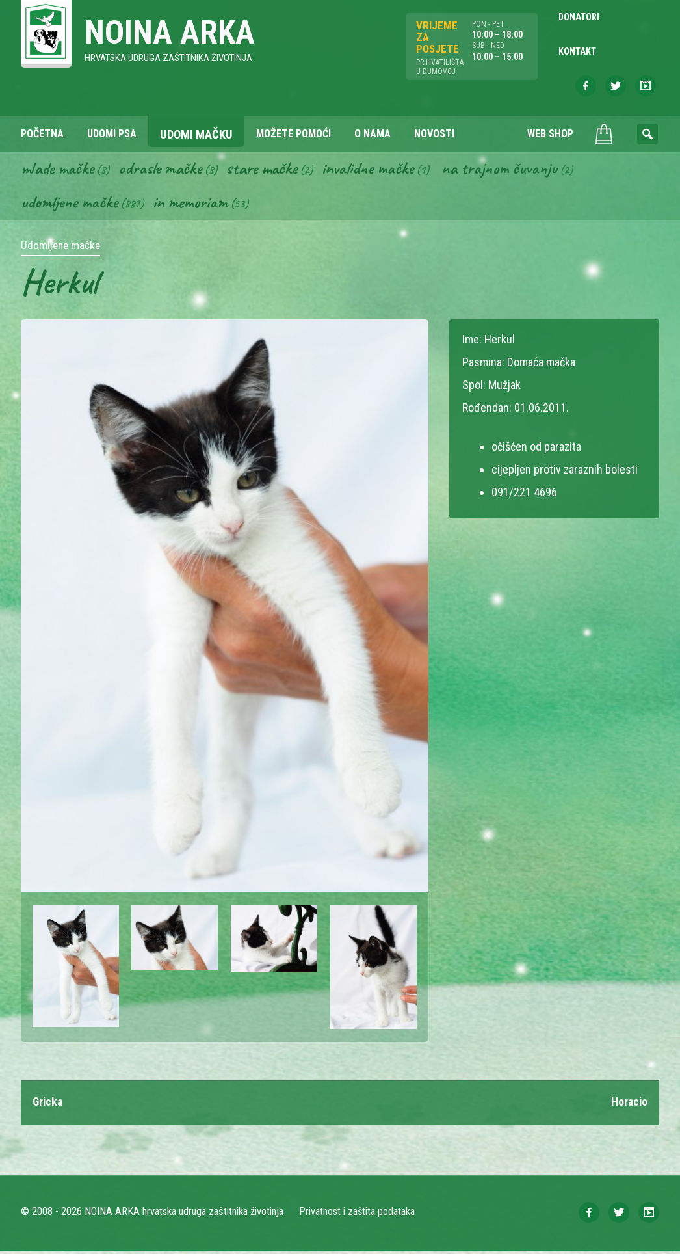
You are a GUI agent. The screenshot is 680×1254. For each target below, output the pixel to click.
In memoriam (193, 205)
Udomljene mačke (70, 205)
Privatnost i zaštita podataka (357, 1214)
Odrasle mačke (164, 170)
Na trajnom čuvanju (511, 170)
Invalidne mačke (377, 170)
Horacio (628, 1105)
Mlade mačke (59, 170)
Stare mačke (268, 170)
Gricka (48, 1105)
